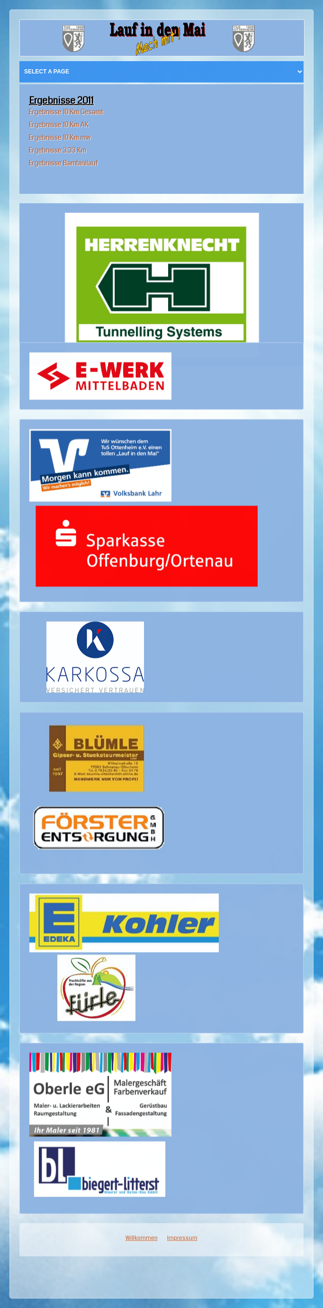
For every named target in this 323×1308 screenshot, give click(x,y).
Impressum (182, 999)
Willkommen (142, 999)
